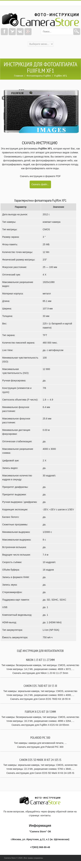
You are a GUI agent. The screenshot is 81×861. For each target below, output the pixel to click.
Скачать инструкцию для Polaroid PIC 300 (40, 747)
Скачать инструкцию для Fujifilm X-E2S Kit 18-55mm (40, 725)
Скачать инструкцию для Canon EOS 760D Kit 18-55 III (40, 699)
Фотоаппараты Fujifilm (39, 75)
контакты (46, 815)
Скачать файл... (40, 184)
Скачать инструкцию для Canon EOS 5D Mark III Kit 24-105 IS (40, 773)
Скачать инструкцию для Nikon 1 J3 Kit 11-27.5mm (40, 673)
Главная (18, 75)
